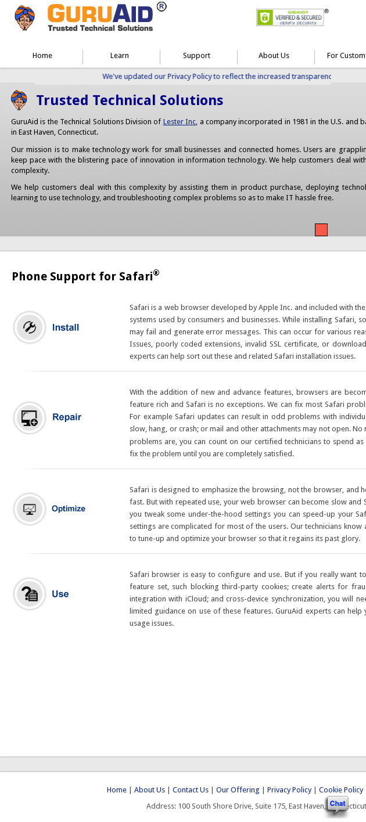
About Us (274, 55)
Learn (119, 55)
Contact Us (191, 789)
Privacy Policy (289, 789)
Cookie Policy (341, 789)
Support (196, 55)
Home (42, 55)
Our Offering (238, 789)
